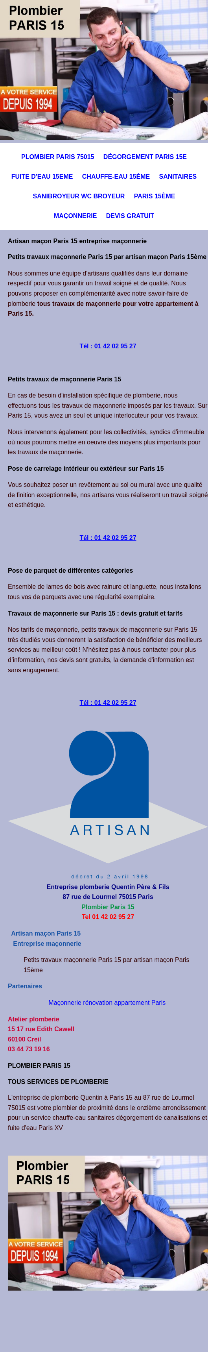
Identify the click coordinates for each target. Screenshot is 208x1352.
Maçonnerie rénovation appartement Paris (107, 1002)
